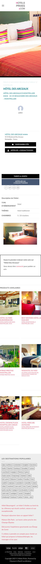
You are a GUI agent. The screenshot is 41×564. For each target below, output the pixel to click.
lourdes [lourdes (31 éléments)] (27, 479)
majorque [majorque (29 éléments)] (11, 483)
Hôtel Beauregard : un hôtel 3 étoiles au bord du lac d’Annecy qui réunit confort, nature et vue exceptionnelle (20, 508)
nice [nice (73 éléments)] (24, 486)
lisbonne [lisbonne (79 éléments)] (13, 479)
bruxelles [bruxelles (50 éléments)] (25, 468)
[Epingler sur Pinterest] (18, 187)
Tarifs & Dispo (20, 176)
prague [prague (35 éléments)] (15, 490)
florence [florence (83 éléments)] (20, 472)
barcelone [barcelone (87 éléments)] (33, 465)
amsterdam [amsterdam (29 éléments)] (17, 465)
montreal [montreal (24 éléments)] (10, 486)
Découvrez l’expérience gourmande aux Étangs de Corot (19, 528)
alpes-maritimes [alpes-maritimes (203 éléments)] (7, 465)
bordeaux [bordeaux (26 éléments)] (17, 468)
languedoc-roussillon (19, 82)
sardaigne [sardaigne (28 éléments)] (14, 493)
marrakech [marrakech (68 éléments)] (20, 483)
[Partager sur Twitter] (10, 187)
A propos (8, 552)
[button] (3, 5)
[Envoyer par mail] (14, 187)
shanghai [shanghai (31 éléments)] (27, 493)
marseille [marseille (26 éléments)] (28, 483)
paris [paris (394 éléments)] (29, 486)
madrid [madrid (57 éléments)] (4, 483)
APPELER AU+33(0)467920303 (20, 182)
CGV (33, 552)
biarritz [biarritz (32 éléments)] (10, 468)
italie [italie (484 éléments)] (29, 475)
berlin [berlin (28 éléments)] (4, 468)
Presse (20, 552)
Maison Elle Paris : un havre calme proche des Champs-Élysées (19, 521)
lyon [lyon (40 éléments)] (32, 479)
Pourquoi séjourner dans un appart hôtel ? (18, 515)
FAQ (15, 552)
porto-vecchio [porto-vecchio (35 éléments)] (6, 490)
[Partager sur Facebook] (6, 187)
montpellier (7, 85)
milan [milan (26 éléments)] (4, 486)
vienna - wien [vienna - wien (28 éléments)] (28, 497)
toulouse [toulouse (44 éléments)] (13, 497)
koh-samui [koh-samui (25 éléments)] (5, 479)
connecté (19, 266)
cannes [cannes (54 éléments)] (32, 468)
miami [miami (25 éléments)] (34, 483)
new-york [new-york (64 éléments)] (18, 486)
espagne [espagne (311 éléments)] (13, 472)
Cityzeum (13, 561)
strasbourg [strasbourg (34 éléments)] (5, 497)
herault (33, 82)
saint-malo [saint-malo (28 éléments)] (5, 493)
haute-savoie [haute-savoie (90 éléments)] (6, 475)
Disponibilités (20, 144)
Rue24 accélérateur (24, 561)
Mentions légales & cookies (20, 553)
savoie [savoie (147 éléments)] (21, 493)
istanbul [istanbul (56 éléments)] (23, 475)
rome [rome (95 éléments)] (31, 490)
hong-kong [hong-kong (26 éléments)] (15, 475)
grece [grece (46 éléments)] (27, 472)
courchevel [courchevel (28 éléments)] (5, 472)
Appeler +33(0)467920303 (20, 150)
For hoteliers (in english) (21, 555)
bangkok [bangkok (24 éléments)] (25, 465)
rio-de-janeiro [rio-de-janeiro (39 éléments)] (23, 490)
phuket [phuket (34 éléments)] (35, 486)
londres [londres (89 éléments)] (20, 479)
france (6, 82)
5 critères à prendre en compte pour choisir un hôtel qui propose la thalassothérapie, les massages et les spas (19, 536)
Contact (27, 552)
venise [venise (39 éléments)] (20, 497)
